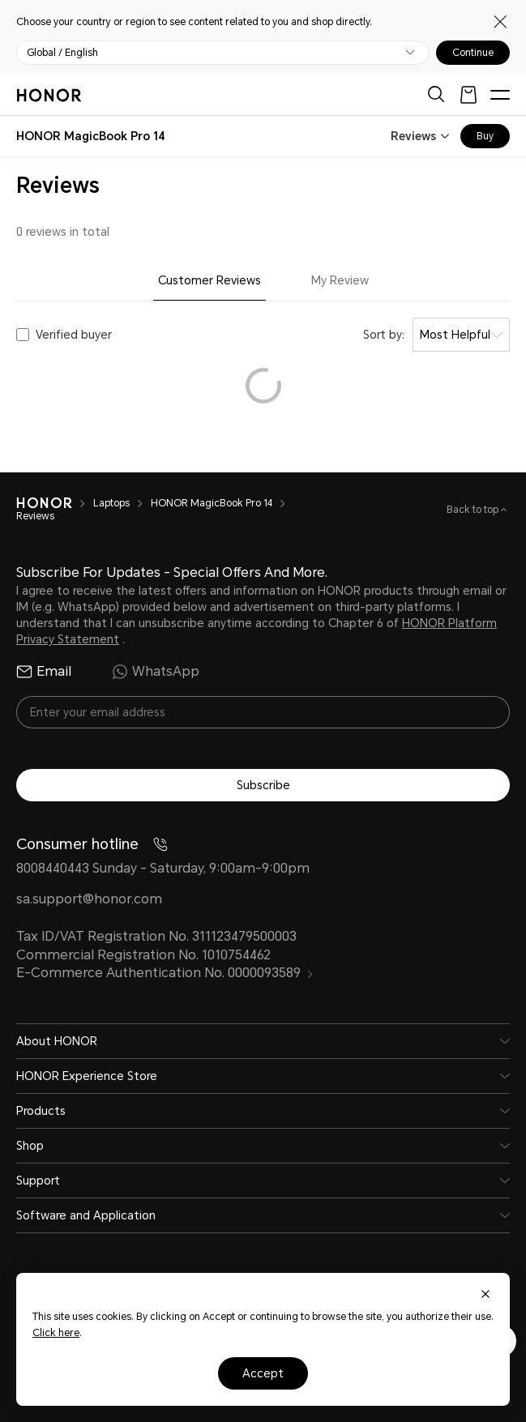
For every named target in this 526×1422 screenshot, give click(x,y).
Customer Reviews (209, 280)
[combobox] (90, 136)
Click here (55, 1333)
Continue (473, 52)
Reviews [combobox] (413, 136)
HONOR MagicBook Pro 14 (211, 503)
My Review (340, 280)
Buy (485, 136)
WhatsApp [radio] (155, 672)
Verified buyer (74, 334)
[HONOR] (44, 503)
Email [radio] (43, 672)
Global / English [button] (62, 52)
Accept (263, 1373)
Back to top (474, 509)
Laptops (111, 503)
